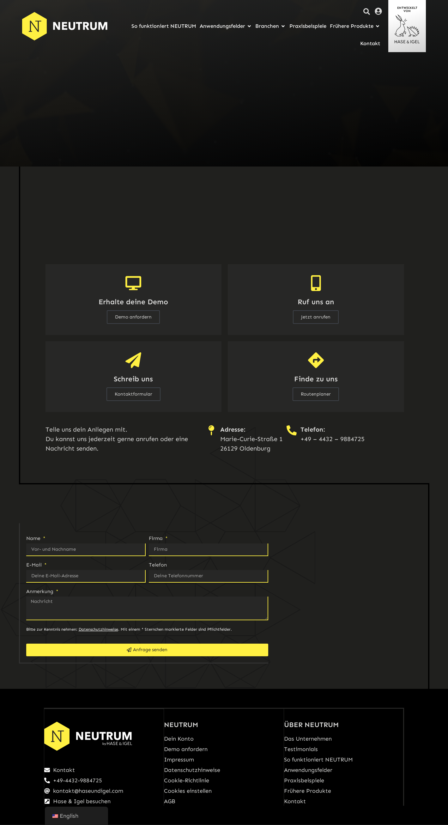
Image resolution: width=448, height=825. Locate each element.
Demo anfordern (133, 317)
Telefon (158, 565)
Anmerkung (40, 591)
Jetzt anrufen (315, 317)
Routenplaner (316, 394)
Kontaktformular (133, 394)
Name (34, 538)
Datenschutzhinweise (98, 629)
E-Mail (34, 565)
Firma (156, 538)
